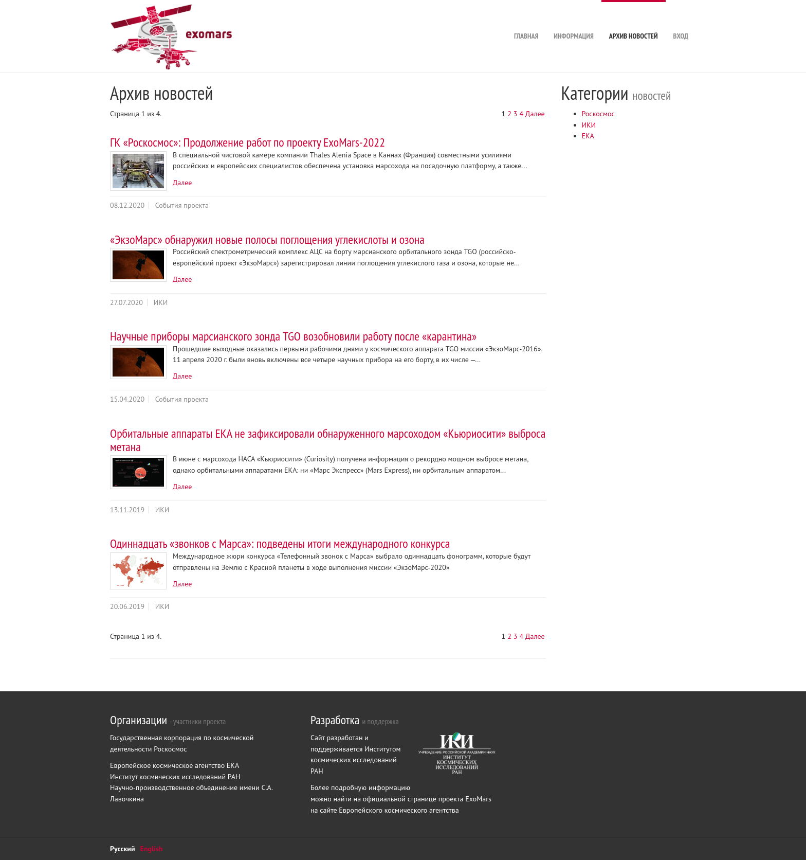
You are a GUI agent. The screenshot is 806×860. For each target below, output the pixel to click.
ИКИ (589, 125)
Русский (122, 848)
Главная (526, 20)
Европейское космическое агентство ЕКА (174, 765)
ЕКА (588, 135)
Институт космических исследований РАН (175, 776)
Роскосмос (598, 113)
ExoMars (478, 798)
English (151, 848)
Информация (573, 20)
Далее (534, 113)
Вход (681, 20)
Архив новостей (633, 20)
